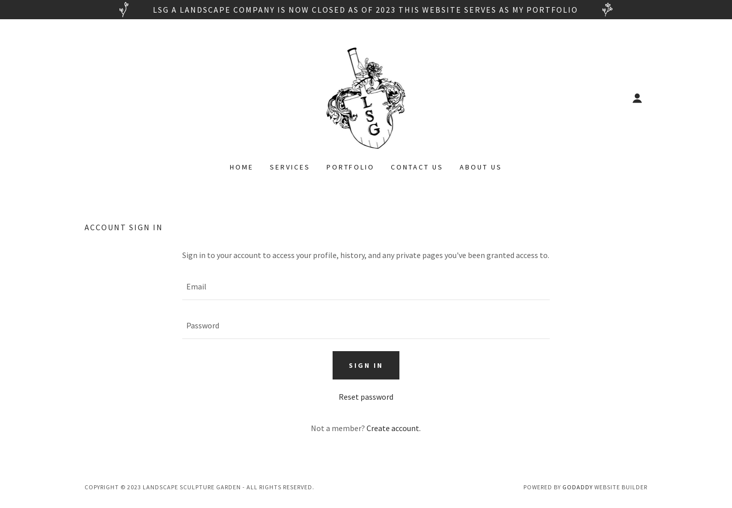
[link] (366, 97)
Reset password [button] (366, 397)
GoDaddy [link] (577, 487)
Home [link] (242, 167)
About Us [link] (481, 167)
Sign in (366, 365)
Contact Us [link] (417, 167)
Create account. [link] (394, 428)
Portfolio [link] (351, 167)
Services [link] (290, 167)
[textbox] (365, 286)
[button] (637, 98)
